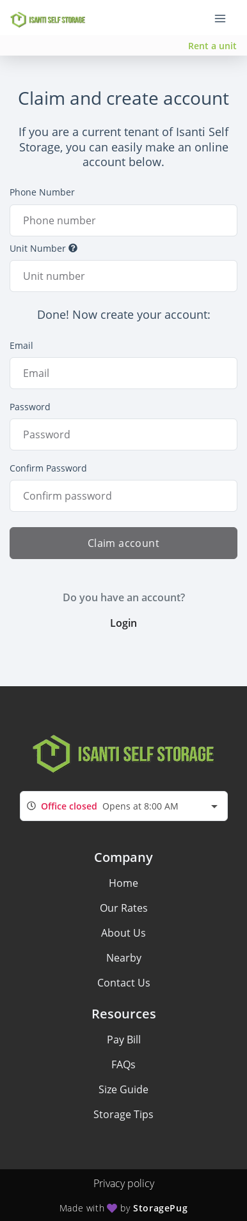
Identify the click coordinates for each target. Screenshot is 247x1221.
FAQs (123, 1064)
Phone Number (42, 192)
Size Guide (123, 1089)
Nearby (123, 958)
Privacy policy (123, 1183)
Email (21, 345)
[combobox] (124, 806)
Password (30, 407)
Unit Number (43, 248)
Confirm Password (48, 468)
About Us (123, 933)
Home (123, 883)
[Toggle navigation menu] (225, 18)
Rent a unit (212, 46)
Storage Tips (123, 1114)
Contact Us (123, 983)
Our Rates (124, 908)
